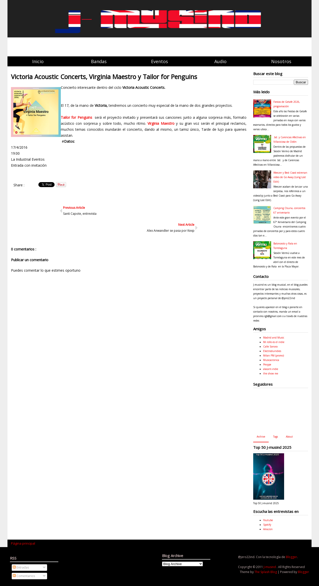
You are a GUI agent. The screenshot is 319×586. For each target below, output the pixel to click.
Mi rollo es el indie (273, 342)
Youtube (268, 520)
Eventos (159, 61)
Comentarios (24, 576)
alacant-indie (270, 369)
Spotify (267, 524)
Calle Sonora (270, 346)
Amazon (268, 529)
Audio (220, 61)
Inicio (38, 61)
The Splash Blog (266, 572)
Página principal (23, 543)
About (289, 436)
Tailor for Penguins (77, 117)
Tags (275, 436)
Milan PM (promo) (273, 355)
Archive (261, 436)
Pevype (267, 364)
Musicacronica (271, 360)
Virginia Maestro (162, 123)
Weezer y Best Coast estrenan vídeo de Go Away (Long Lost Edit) (290, 177)
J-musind (270, 567)
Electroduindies (272, 351)
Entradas (21, 567)
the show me (270, 373)
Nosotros (281, 61)
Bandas (99, 61)
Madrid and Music (273, 337)
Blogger (291, 557)
